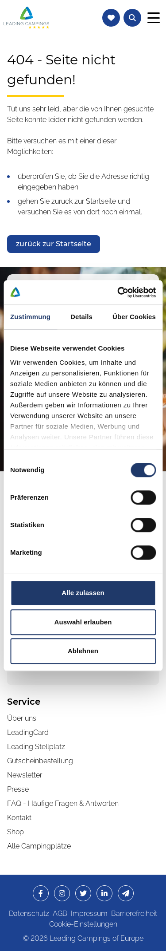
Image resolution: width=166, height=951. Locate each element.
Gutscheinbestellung (40, 761)
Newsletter (24, 775)
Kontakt (19, 817)
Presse (18, 789)
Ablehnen (83, 651)
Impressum (89, 913)
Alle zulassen (83, 592)
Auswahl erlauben (83, 622)
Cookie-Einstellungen (83, 924)
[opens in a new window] (41, 893)
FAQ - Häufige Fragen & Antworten (63, 803)
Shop (15, 832)
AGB (60, 913)
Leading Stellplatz (36, 746)
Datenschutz (29, 913)
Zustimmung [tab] (30, 316)
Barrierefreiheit (134, 913)
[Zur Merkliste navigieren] (111, 18)
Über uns (21, 718)
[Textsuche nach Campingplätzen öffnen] (132, 18)
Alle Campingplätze (39, 846)
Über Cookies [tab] (134, 316)
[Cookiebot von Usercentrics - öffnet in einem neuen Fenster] (118, 292)
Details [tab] (81, 316)
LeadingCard (28, 732)
